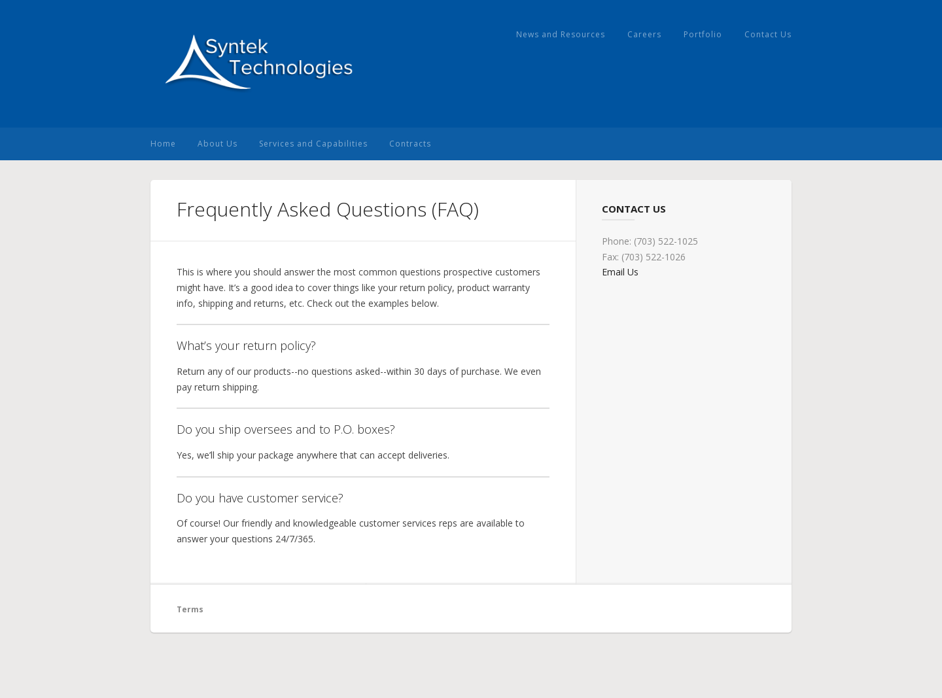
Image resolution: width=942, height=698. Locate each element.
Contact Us (768, 34)
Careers (644, 34)
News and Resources (560, 34)
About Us (217, 143)
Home (163, 143)
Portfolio (703, 34)
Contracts (410, 143)
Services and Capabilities (313, 143)
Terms (190, 609)
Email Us (620, 272)
